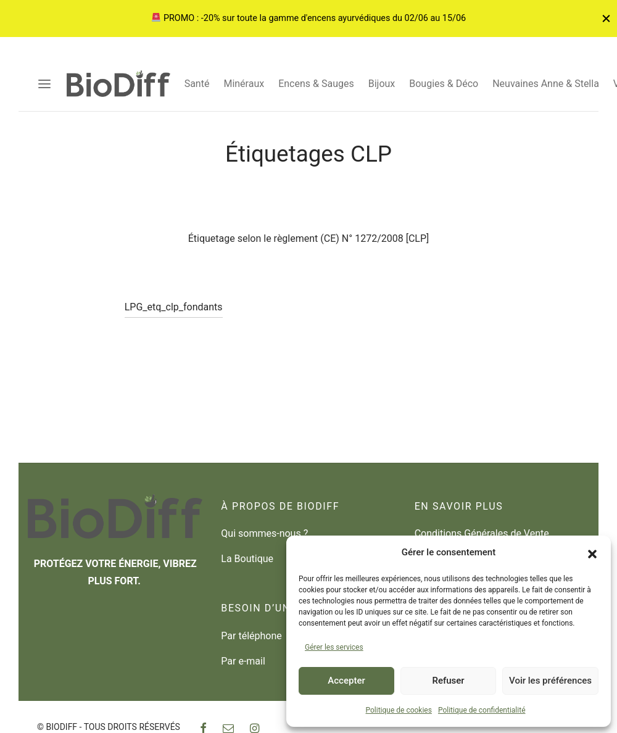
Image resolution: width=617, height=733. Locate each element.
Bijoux (381, 83)
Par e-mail (243, 661)
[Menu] (44, 84)
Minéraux (243, 83)
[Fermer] (606, 18)
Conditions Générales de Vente (482, 533)
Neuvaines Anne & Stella (545, 83)
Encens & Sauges (316, 83)
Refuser (448, 680)
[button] (592, 553)
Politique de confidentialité (482, 710)
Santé (197, 83)
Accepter (346, 680)
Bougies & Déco (443, 83)
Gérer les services (334, 647)
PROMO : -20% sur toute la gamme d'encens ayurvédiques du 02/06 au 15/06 (309, 18)
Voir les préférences (550, 680)
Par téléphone (251, 636)
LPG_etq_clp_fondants (174, 322)
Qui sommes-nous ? (264, 533)
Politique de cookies (399, 710)
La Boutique (247, 559)
